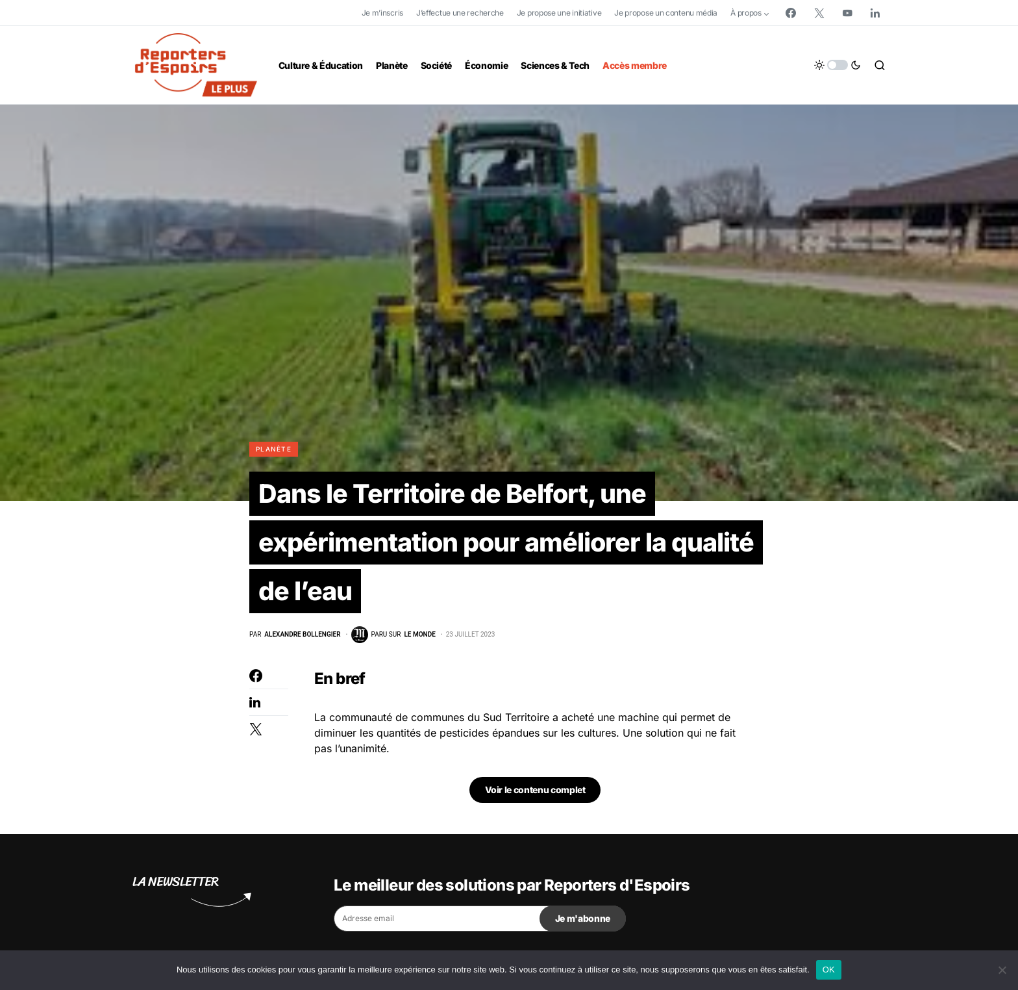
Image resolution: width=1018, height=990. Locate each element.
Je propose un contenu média (665, 13)
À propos (746, 13)
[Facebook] (790, 13)
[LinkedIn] (875, 13)
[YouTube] (847, 13)
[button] (837, 65)
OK (829, 969)
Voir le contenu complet (535, 791)
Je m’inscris (382, 13)
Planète (274, 449)
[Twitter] (819, 13)
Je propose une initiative (559, 13)
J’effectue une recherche (460, 13)
